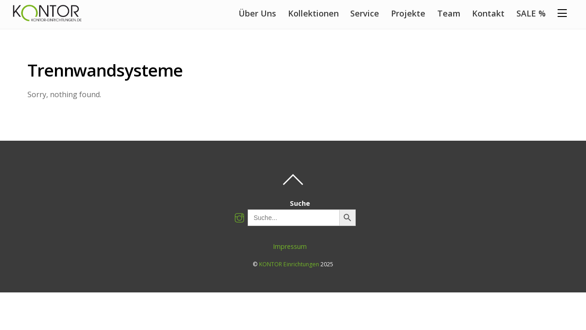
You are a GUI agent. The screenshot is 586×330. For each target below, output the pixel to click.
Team (449, 13)
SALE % (531, 13)
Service (364, 13)
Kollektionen (313, 13)
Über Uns (257, 13)
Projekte (408, 13)
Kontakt (488, 13)
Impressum (290, 246)
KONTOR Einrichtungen (289, 264)
